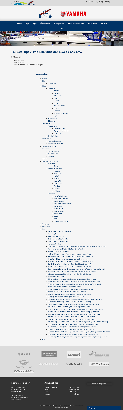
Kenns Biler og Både (99, 384)
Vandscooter (58, 23)
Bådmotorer (45, 23)
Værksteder (92, 23)
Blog (61, 28)
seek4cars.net (64, 407)
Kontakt (103, 23)
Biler (27, 23)
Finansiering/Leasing (75, 23)
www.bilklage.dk (79, 405)
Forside (19, 23)
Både (34, 23)
